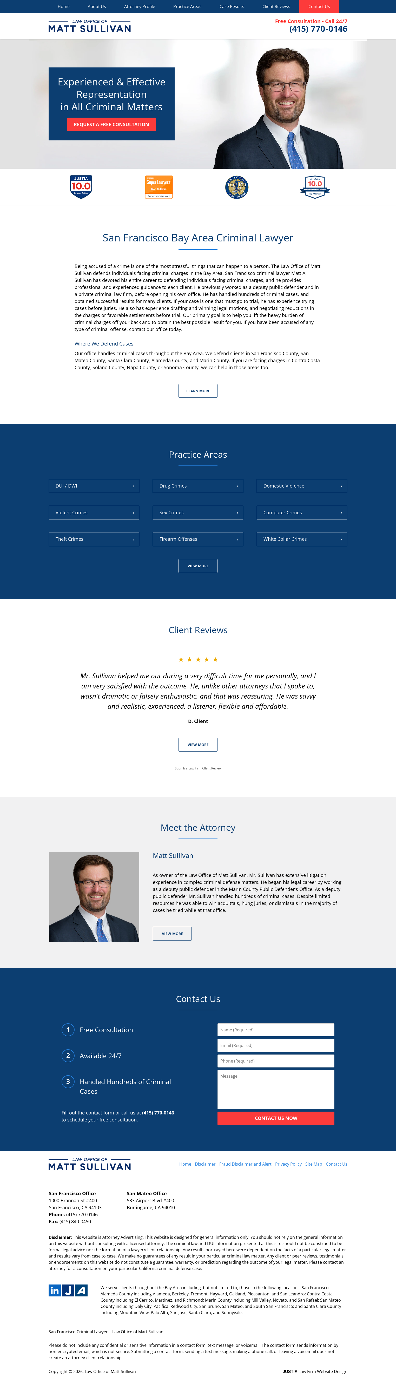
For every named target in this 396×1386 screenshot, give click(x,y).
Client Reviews (276, 6)
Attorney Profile (139, 6)
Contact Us (319, 6)
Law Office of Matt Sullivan (110, 1371)
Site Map (313, 1164)
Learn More (198, 390)
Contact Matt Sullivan (311, 26)
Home (64, 6)
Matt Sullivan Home (90, 26)
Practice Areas (187, 6)
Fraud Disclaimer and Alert (245, 1164)
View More (198, 565)
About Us (97, 6)
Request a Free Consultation (111, 124)
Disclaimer (205, 1164)
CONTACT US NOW (276, 1118)
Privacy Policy (288, 1164)
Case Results (232, 6)
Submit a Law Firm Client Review (198, 768)
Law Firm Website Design (315, 1371)
